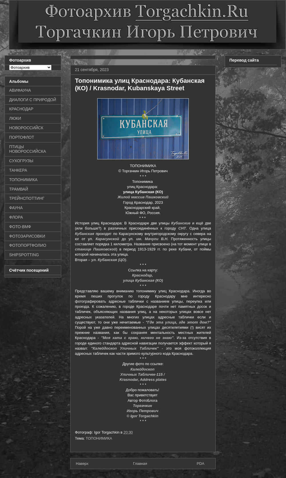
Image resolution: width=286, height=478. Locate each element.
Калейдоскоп (143, 369)
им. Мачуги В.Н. (152, 239)
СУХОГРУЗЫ (21, 160)
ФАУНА (16, 207)
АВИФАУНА (20, 90)
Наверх (82, 463)
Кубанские (180, 223)
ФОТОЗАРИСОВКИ (27, 236)
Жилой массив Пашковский (143, 197)
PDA (200, 463)
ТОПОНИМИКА (99, 438)
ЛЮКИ (15, 118)
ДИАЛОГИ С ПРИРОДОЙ (32, 99)
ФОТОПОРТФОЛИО (27, 245)
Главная (140, 463)
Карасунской (107, 239)
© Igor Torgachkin (143, 416)
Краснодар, (143, 275)
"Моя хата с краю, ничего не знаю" (137, 338)
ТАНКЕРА (18, 170)
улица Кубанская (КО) (143, 280)
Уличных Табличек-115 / (143, 374)
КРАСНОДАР (21, 109)
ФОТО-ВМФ (20, 226)
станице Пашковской (95, 249)
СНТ (182, 228)
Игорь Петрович (143, 411)
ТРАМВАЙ (18, 189)
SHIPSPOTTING (24, 254)
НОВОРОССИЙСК (26, 128)
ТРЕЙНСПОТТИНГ (26, 198)
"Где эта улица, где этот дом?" (178, 322)
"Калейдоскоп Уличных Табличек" (125, 348)
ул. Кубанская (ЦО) (108, 260)
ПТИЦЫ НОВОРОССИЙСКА (27, 149)
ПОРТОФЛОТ (21, 137)
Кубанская (84, 234)
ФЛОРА (16, 217)
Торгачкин (143, 405)
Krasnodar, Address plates (143, 379)
